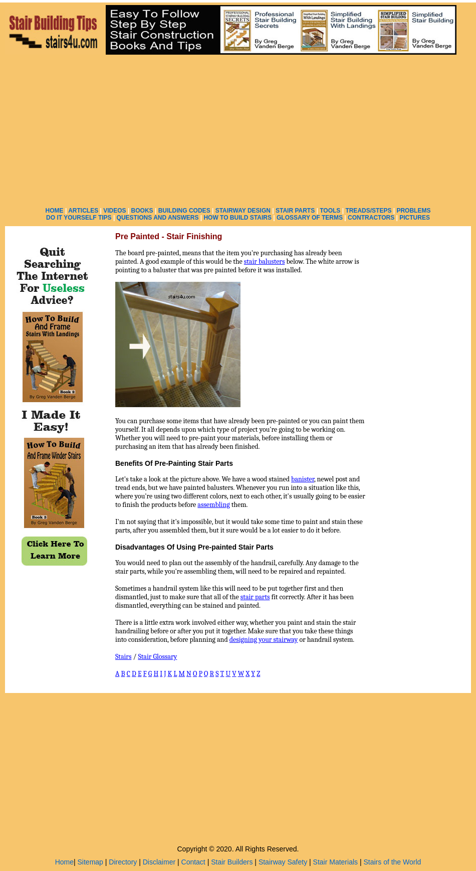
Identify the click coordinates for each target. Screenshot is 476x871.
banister (302, 479)
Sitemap (90, 862)
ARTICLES (83, 210)
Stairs (123, 656)
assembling (213, 504)
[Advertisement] (238, 130)
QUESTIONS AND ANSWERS (158, 217)
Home (64, 862)
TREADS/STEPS (368, 210)
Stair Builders (232, 862)
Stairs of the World (392, 862)
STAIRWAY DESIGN (243, 210)
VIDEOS (114, 210)
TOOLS (330, 210)
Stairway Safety (283, 862)
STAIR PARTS (295, 210)
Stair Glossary (157, 656)
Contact (193, 862)
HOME (55, 210)
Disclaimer (159, 862)
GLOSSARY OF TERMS (310, 217)
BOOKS (142, 210)
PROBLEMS (413, 210)
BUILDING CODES (184, 210)
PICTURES (414, 217)
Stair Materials (335, 862)
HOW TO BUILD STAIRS (237, 217)
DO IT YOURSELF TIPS (78, 217)
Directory (123, 862)
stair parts (255, 597)
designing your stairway (263, 639)
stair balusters (264, 261)
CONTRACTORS (371, 217)
